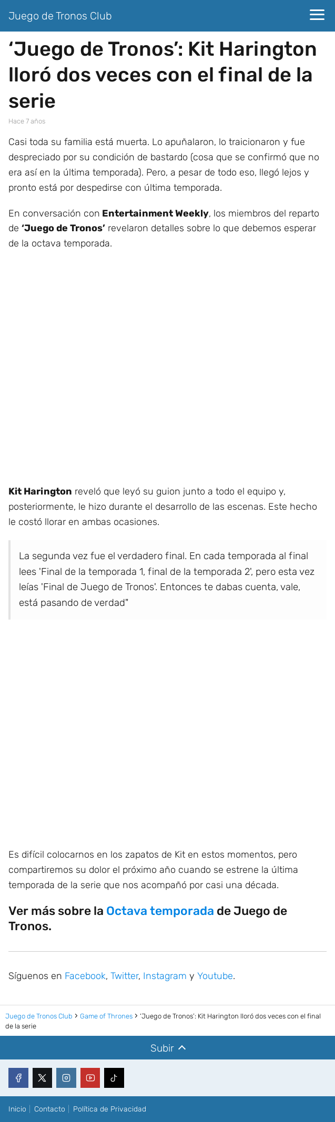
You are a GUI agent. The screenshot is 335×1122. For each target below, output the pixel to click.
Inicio (17, 1109)
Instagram (165, 976)
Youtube (215, 976)
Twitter (124, 976)
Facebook (85, 976)
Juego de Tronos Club (60, 15)
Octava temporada (160, 910)
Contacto (49, 1109)
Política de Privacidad (109, 1109)
